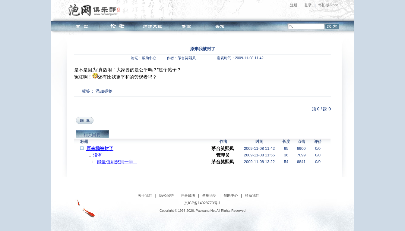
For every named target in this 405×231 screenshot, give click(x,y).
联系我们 (252, 195)
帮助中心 (149, 58)
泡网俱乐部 (96, 10)
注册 (293, 5)
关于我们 (145, 195)
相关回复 (92, 134)
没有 (97, 155)
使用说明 (209, 195)
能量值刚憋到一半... (117, 161)
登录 (308, 5)
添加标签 (104, 91)
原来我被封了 (99, 148)
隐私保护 (166, 195)
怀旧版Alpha (328, 5)
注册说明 (188, 195)
